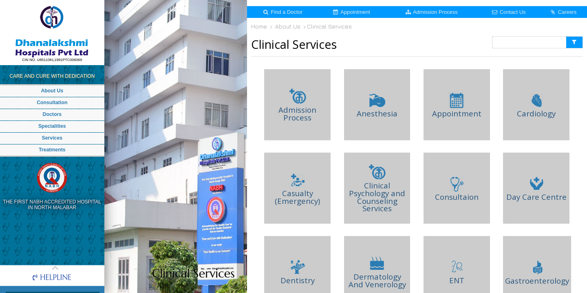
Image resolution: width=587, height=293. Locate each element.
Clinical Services (330, 26)
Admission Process (431, 12)
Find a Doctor (282, 12)
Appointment (351, 12)
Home (260, 26)
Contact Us (508, 12)
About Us (288, 26)
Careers (563, 12)
